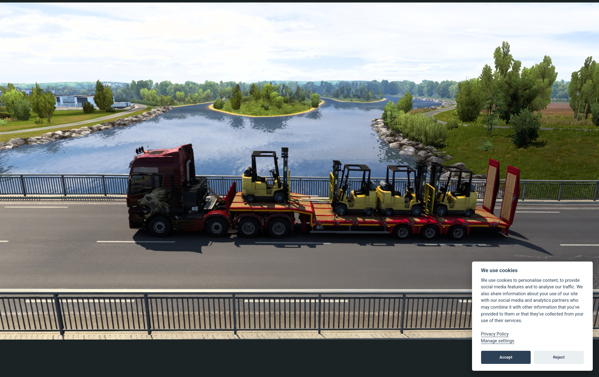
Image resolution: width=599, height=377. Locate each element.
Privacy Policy (495, 334)
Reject (559, 357)
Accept (505, 357)
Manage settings (497, 341)
